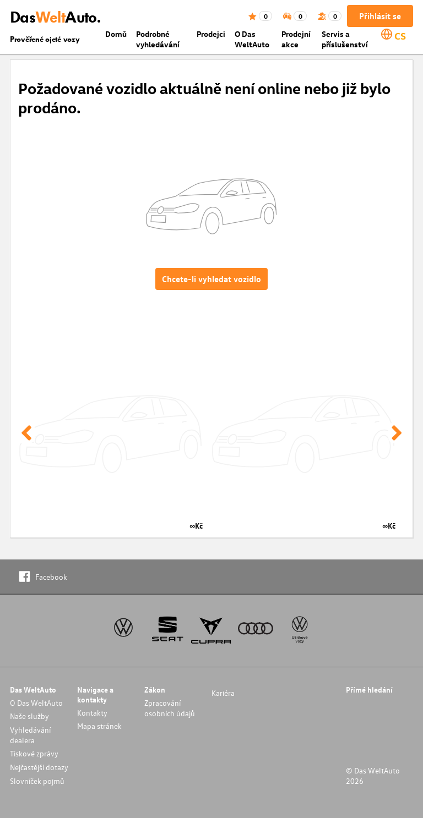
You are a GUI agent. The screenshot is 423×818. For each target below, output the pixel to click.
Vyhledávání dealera (30, 734)
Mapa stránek (99, 726)
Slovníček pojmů (37, 781)
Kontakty (92, 712)
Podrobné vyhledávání (158, 39)
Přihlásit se (380, 15)
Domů (116, 34)
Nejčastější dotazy (39, 767)
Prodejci (211, 34)
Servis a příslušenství (345, 39)
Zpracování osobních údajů (169, 708)
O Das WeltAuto (252, 39)
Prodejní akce (296, 39)
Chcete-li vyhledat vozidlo (211, 278)
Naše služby (29, 716)
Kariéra (223, 693)
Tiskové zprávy (34, 753)
